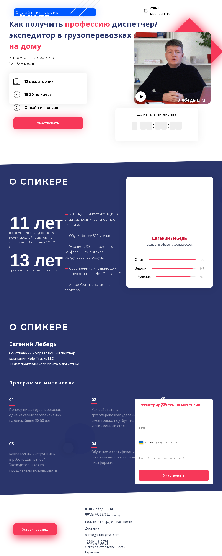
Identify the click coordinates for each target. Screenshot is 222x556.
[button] (48, 123)
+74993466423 (97, 543)
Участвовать (173, 475)
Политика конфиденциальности (108, 522)
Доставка (92, 528)
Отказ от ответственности (105, 547)
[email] (174, 458)
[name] (174, 427)
